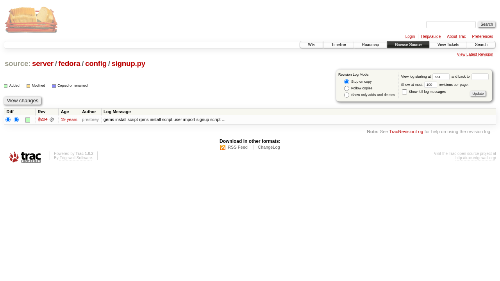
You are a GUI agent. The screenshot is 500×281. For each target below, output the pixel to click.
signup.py (128, 63)
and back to (470, 76)
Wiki (311, 45)
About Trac (456, 36)
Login (410, 36)
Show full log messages (424, 92)
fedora (69, 63)
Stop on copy (357, 81)
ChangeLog (269, 147)
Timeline (338, 45)
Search (481, 45)
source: (17, 63)
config (96, 63)
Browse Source (408, 45)
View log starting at (426, 76)
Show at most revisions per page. (435, 85)
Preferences (482, 36)
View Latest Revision (475, 54)
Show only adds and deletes (369, 95)
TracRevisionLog (406, 131)
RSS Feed (238, 147)
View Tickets (448, 45)
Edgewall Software (75, 158)
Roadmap (370, 45)
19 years (69, 119)
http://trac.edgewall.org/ (475, 158)
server (43, 63)
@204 (42, 119)
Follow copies (358, 88)
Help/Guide (431, 36)
